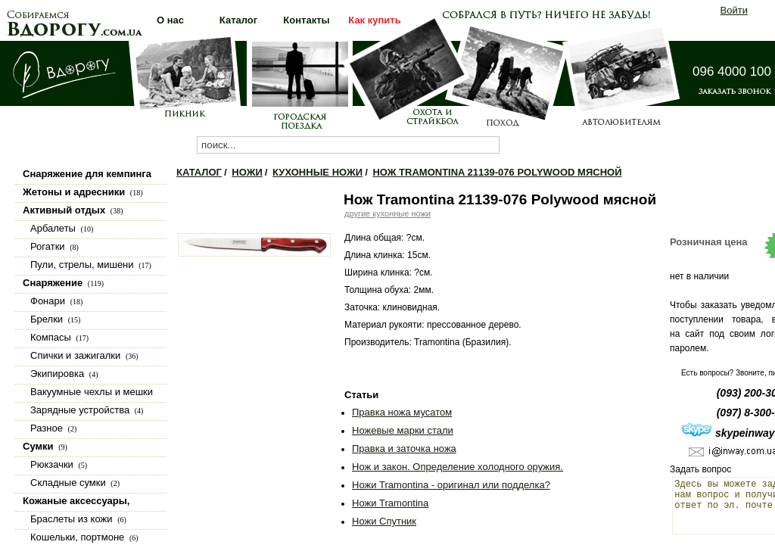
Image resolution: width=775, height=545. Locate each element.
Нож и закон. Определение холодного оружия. (457, 466)
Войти (734, 10)
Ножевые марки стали (402, 430)
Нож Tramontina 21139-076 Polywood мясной (496, 172)
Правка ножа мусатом (402, 412)
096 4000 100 (732, 71)
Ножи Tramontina (390, 503)
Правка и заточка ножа (404, 448)
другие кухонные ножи (387, 213)
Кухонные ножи (317, 172)
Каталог (199, 172)
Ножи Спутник (384, 521)
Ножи (247, 172)
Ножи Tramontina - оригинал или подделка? (451, 484)
